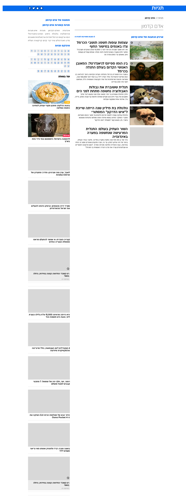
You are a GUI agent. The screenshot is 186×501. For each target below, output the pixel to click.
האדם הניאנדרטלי (32, 34)
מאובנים (28, 37)
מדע (65, 40)
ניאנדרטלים (58, 40)
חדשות (142, 3)
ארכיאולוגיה (62, 34)
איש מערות (30, 30)
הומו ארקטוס (61, 37)
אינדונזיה (63, 30)
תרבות (124, 3)
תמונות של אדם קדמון (55, 20)
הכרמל (53, 37)
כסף (107, 3)
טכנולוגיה (71, 3)
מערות (40, 30)
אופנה (61, 3)
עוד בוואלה (61, 77)
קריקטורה (35, 40)
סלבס (115, 3)
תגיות (158, 18)
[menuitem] (141, 2)
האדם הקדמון (51, 30)
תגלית (27, 40)
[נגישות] (4, 3)
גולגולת (52, 34)
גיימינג (44, 34)
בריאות (91, 3)
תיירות (82, 3)
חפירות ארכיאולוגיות (41, 37)
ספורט (133, 3)
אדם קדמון (147, 18)
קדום (42, 40)
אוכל (100, 3)
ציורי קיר (48, 40)
